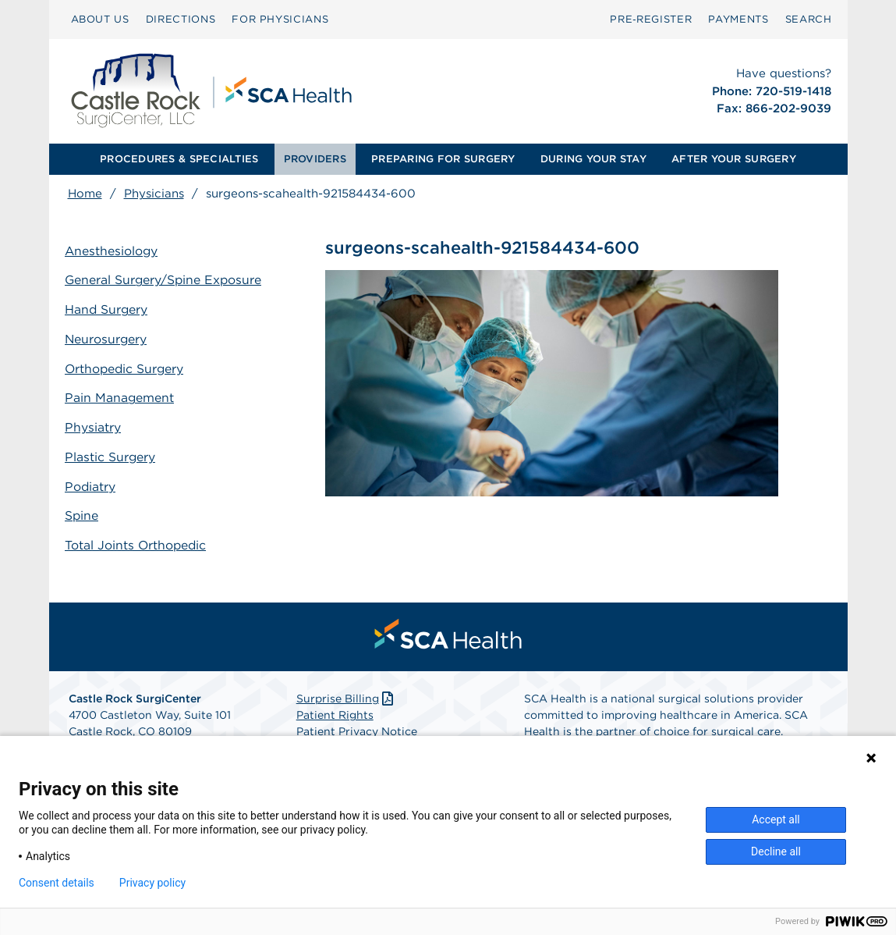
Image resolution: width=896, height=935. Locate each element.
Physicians (154, 194)
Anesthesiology (115, 251)
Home (85, 194)
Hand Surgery (110, 309)
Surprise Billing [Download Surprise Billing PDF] (346, 694)
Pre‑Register (651, 19)
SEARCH (808, 19)
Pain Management (123, 395)
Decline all (776, 851)
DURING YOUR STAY (593, 159)
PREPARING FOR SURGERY (443, 159)
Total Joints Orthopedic (139, 538)
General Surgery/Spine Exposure (167, 280)
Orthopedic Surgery (128, 366)
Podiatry (93, 482)
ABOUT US (100, 19)
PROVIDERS (315, 159)
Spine (85, 510)
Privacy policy (152, 882)
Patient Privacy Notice (356, 726)
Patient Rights (335, 710)
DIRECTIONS (181, 19)
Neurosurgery (109, 338)
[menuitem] (100, 19)
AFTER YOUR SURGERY (733, 159)
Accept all (776, 819)
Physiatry (96, 424)
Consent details (56, 882)
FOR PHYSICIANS (280, 19)
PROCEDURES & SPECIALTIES (179, 159)
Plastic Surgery (113, 453)
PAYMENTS (738, 19)
